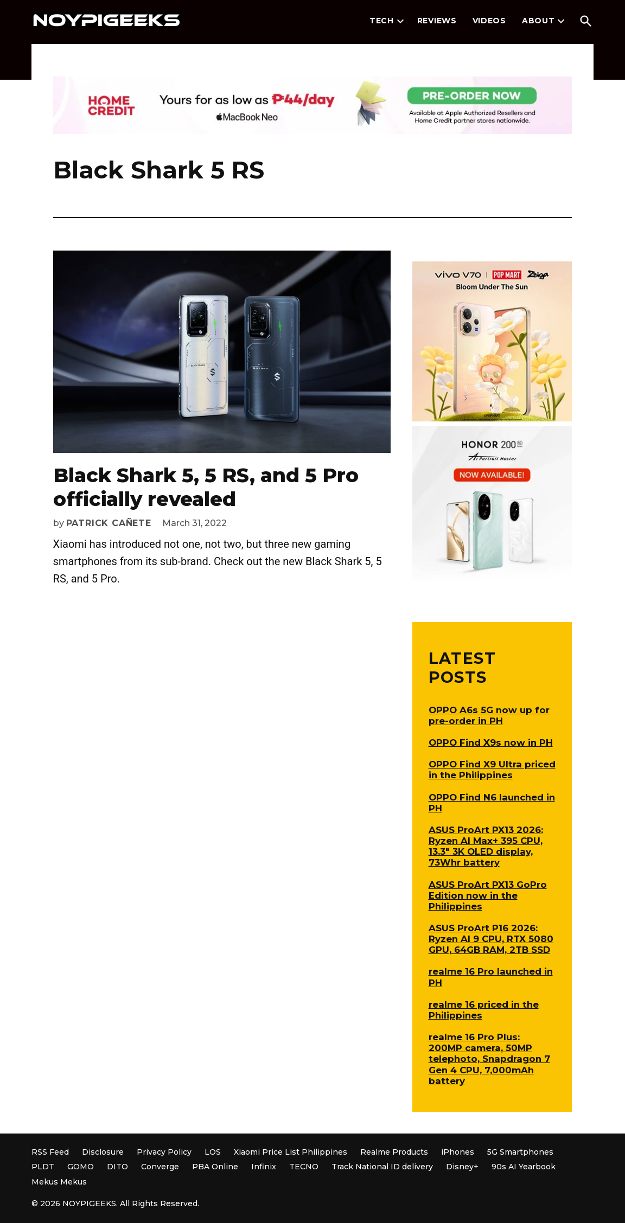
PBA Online (215, 1166)
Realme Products (394, 1152)
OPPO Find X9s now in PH (491, 742)
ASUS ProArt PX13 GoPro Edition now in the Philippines (488, 895)
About (538, 20)
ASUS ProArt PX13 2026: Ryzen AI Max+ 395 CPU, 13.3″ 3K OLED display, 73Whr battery (486, 846)
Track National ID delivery (382, 1166)
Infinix (263, 1166)
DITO (117, 1166)
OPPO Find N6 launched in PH (492, 803)
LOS (213, 1152)
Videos (489, 20)
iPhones (457, 1152)
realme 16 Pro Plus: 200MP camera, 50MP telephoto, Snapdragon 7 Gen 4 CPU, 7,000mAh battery (489, 1059)
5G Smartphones (520, 1152)
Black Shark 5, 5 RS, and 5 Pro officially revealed (206, 486)
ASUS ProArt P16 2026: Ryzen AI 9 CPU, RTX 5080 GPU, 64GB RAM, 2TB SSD (491, 939)
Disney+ (462, 1166)
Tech (381, 20)
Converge (160, 1166)
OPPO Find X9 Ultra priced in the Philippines (492, 769)
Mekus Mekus (59, 1182)
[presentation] (400, 21)
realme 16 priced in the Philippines (484, 1010)
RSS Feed (50, 1152)
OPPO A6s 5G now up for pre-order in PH (489, 715)
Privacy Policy (164, 1152)
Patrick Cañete (108, 523)
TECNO (303, 1166)
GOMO (80, 1166)
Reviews (437, 20)
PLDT (42, 1166)
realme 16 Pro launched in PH (491, 977)
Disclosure (103, 1152)
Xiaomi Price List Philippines (290, 1152)
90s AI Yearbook (524, 1166)
